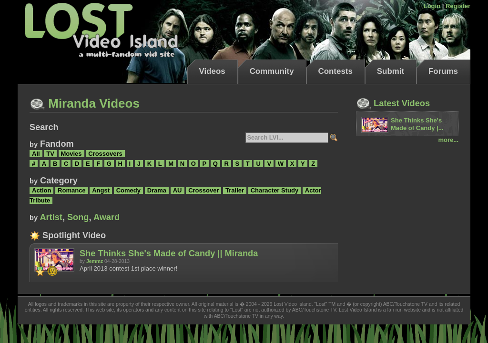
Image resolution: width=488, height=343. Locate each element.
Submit (390, 71)
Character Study (274, 190)
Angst (101, 190)
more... (448, 139)
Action (41, 190)
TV (50, 153)
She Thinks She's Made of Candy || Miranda (169, 253)
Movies (71, 153)
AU (177, 190)
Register (458, 6)
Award (106, 217)
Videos (212, 71)
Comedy (128, 190)
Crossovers (105, 153)
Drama (156, 190)
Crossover (203, 190)
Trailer (234, 190)
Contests (335, 71)
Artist (51, 217)
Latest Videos (393, 103)
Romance (72, 190)
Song (78, 217)
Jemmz (94, 261)
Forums (443, 71)
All (36, 153)
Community (272, 71)
